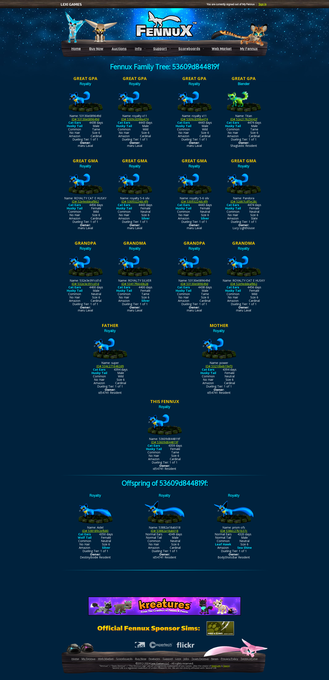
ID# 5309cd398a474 (135, 119)
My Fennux (249, 48)
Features (154, 659)
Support (160, 48)
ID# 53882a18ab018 (164, 531)
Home (76, 48)
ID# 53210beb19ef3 (218, 366)
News (214, 659)
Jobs (186, 659)
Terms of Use (249, 659)
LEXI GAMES (71, 4)
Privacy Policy (229, 659)
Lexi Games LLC (160, 663)
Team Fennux (200, 659)
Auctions (119, 48)
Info (138, 48)
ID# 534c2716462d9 (110, 366)
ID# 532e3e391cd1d (85, 284)
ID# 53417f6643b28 (134, 284)
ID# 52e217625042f (243, 119)
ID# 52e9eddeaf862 (85, 201)
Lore (178, 659)
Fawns (226, 665)
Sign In (262, 4)
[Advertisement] (164, 584)
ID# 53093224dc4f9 (134, 201)
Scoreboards (189, 48)
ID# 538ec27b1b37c (233, 531)
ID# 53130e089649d (85, 119)
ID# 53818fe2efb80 (95, 531)
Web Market (222, 48)
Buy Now (96, 48)
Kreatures (216, 665)
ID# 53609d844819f (164, 442)
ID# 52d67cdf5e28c (243, 201)
